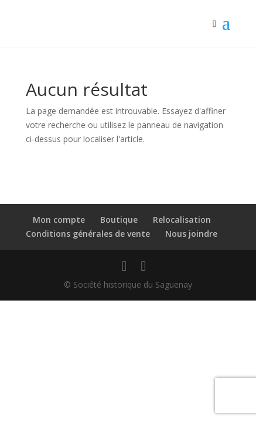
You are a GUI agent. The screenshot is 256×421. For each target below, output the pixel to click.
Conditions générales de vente (88, 233)
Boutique (119, 219)
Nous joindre (191, 233)
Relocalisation (182, 219)
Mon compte (59, 219)
